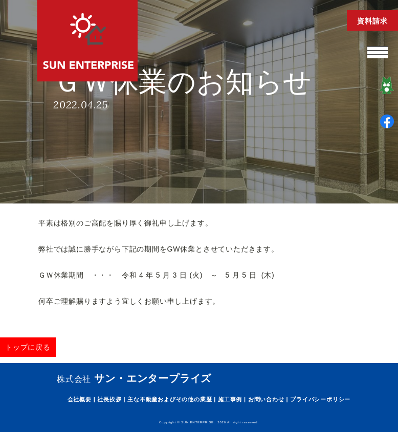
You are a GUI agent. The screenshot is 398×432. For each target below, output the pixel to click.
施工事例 (230, 399)
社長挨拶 (109, 399)
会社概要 (80, 399)
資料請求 (372, 21)
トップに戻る (28, 347)
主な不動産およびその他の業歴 (169, 399)
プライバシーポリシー (320, 399)
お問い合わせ (266, 399)
